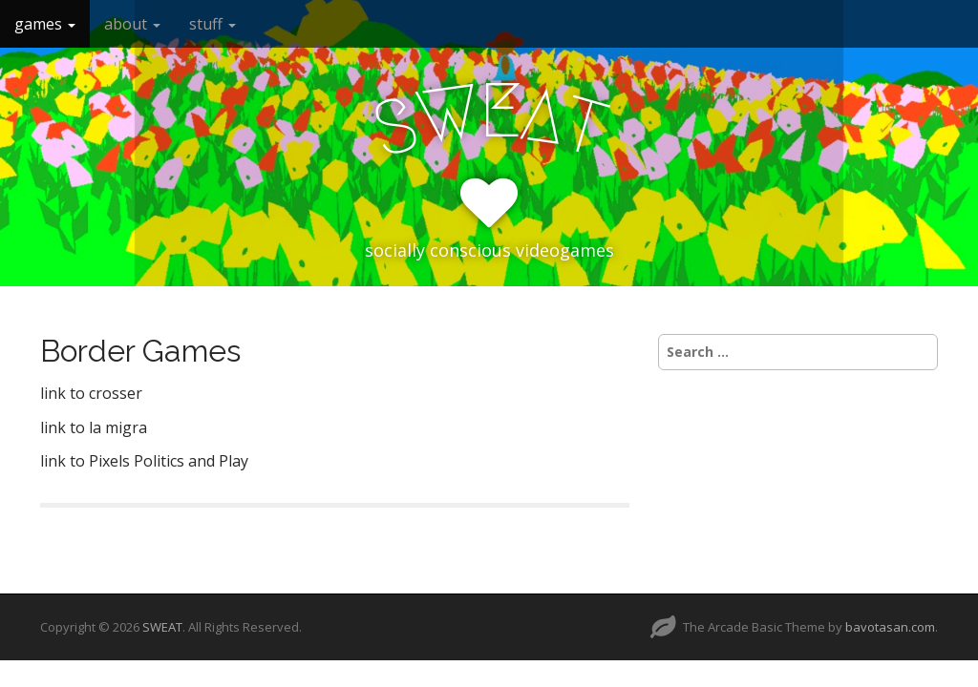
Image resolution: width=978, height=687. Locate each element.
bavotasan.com (890, 626)
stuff (212, 23)
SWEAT (162, 626)
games (44, 23)
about (132, 23)
